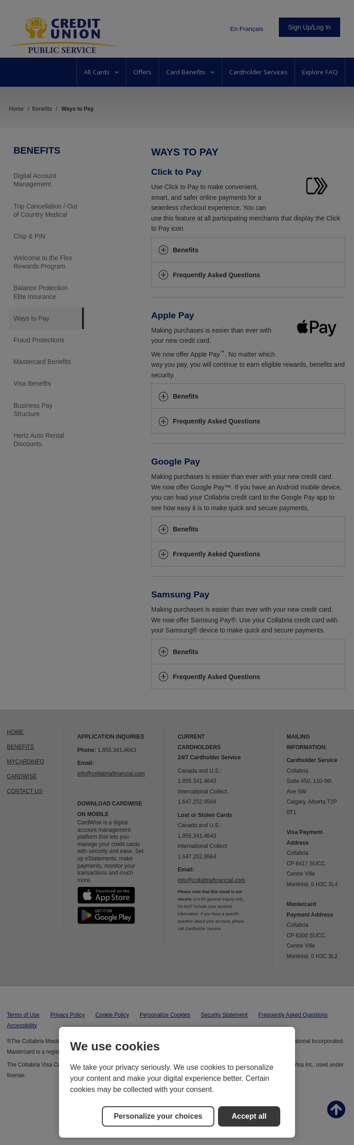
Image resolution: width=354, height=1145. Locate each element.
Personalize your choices (158, 1116)
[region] (177, 1082)
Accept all (249, 1116)
